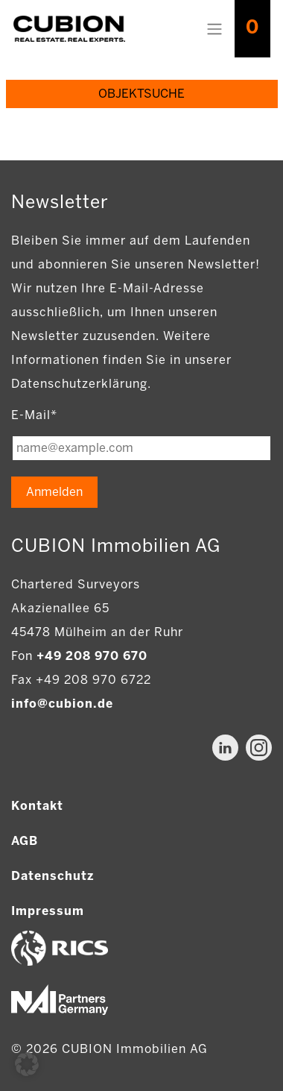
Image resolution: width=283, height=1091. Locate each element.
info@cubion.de (62, 704)
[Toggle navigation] (214, 29)
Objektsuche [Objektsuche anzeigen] (141, 94)
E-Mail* (34, 415)
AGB (24, 841)
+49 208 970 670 (91, 656)
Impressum (47, 911)
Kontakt (37, 806)
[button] (27, 1064)
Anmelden (54, 492)
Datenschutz (52, 876)
